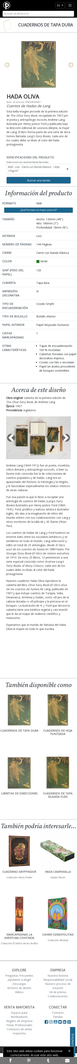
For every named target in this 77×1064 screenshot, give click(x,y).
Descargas (19, 984)
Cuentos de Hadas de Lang (28, 105)
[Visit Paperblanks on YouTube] (56, 1022)
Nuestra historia (58, 975)
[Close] (69, 1051)
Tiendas (58, 1017)
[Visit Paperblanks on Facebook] (46, 1022)
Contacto (58, 1013)
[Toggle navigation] (70, 5)
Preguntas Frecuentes (19, 975)
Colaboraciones (58, 996)
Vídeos (19, 992)
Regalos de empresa (19, 1021)
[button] (11, 437)
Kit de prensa (57, 992)
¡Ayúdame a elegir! (19, 980)
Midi (34, 169)
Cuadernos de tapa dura (45, 25)
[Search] (38, 14)
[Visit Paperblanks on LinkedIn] (65, 1022)
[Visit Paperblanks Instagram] (51, 1022)
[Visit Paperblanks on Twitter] (60, 1022)
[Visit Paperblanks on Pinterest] (69, 1022)
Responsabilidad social (57, 980)
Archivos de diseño (19, 988)
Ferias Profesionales (19, 1025)
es (59, 5)
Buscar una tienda (38, 180)
